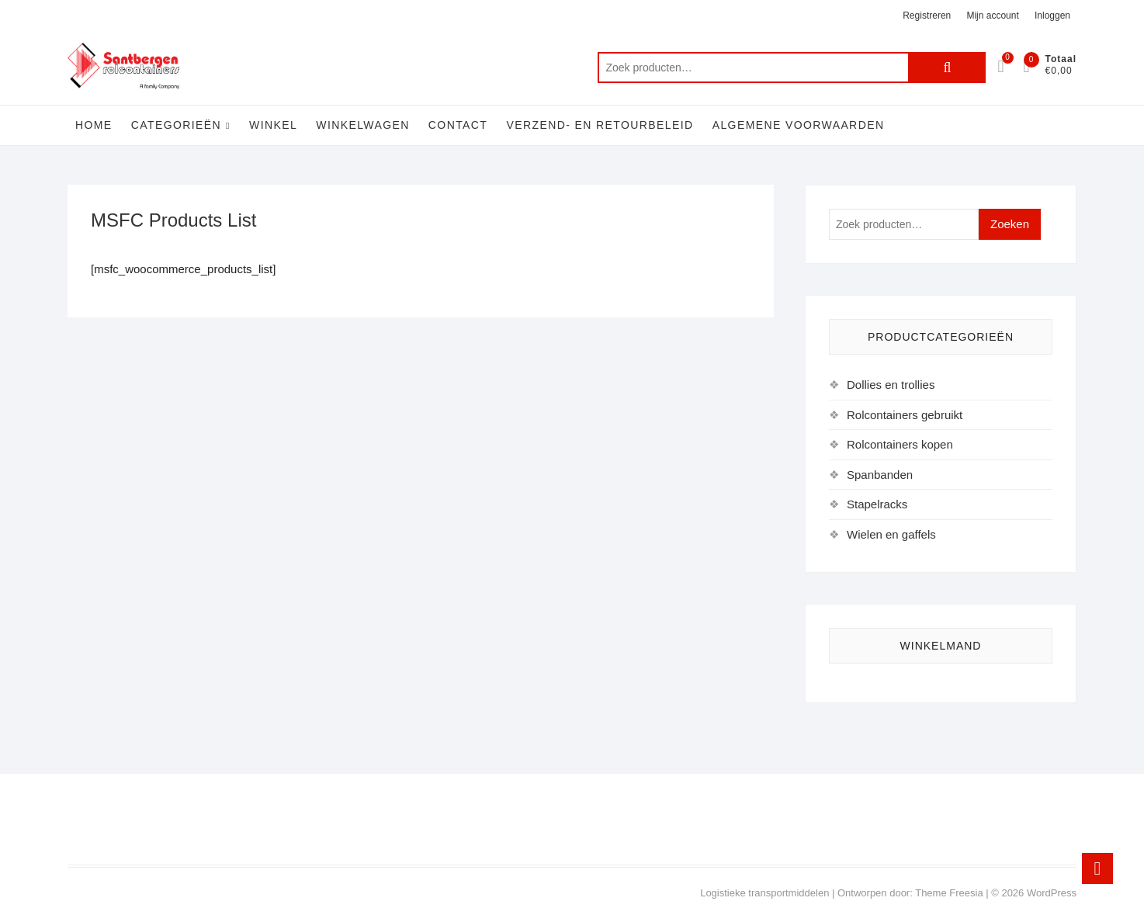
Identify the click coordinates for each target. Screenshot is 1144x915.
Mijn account (992, 15)
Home (94, 125)
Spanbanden (880, 474)
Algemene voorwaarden (798, 125)
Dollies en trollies (890, 384)
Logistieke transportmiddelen (764, 893)
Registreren (927, 15)
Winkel (273, 125)
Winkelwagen (362, 125)
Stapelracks (877, 504)
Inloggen (1052, 15)
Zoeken (947, 67)
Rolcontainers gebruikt (904, 414)
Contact (457, 125)
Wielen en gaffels (891, 534)
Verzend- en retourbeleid (599, 125)
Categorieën (176, 125)
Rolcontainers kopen (900, 444)
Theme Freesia (949, 893)
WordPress (1051, 893)
